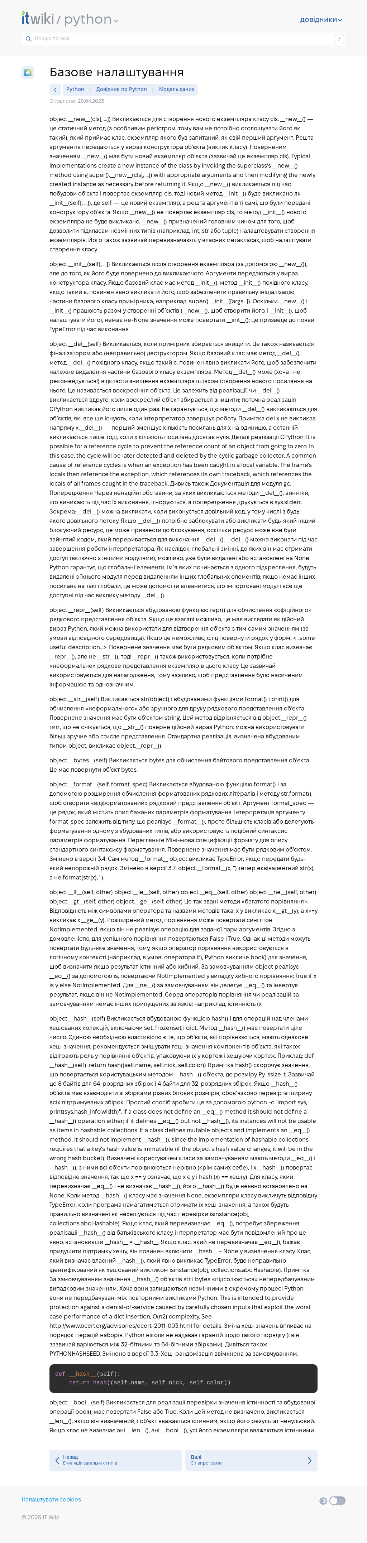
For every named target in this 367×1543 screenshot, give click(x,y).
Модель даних (176, 89)
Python (77, 89)
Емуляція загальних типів (115, 1460)
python (91, 20)
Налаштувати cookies (51, 1500)
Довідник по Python (123, 89)
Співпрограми (251, 1460)
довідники (321, 20)
